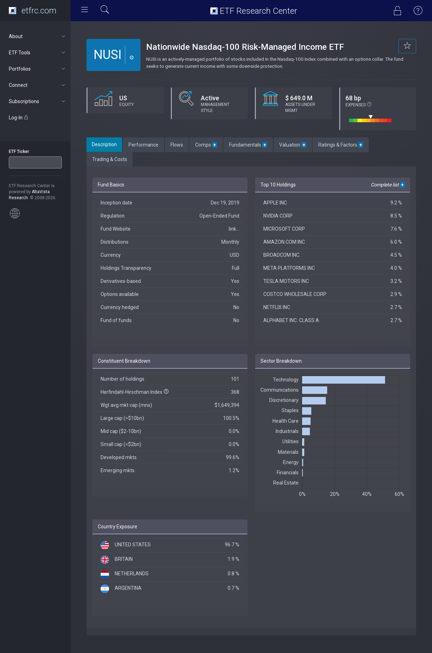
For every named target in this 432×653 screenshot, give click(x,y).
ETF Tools (37, 52)
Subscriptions (37, 101)
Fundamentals (248, 145)
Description (104, 144)
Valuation (292, 145)
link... (234, 229)
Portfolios (37, 69)
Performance (143, 145)
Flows (176, 145)
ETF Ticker (19, 151)
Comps (206, 145)
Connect (37, 85)
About (37, 36)
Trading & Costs (109, 159)
